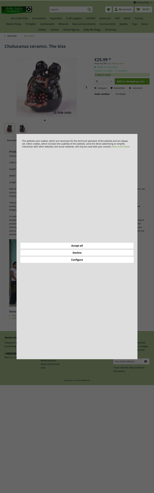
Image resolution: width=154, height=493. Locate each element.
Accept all (77, 245)
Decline (77, 252)
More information (121, 146)
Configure (77, 259)
